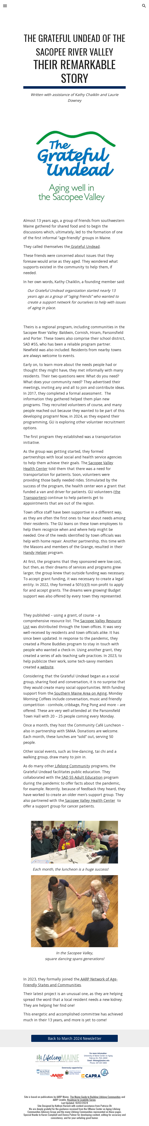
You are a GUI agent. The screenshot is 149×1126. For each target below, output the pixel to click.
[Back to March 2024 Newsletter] (74, 1038)
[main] (74, 66)
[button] (5, 5)
